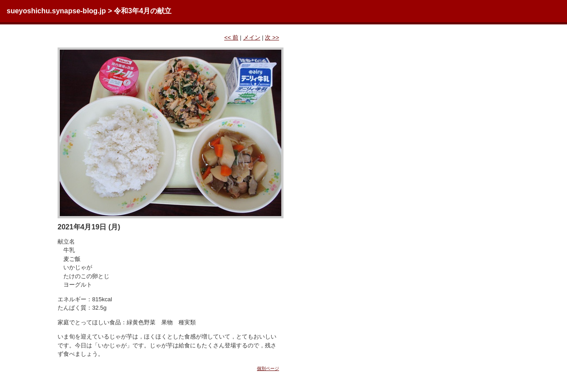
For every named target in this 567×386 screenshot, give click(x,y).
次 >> (272, 37)
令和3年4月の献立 (142, 11)
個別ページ (268, 368)
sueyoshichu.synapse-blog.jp (56, 11)
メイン (251, 37)
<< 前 (231, 37)
